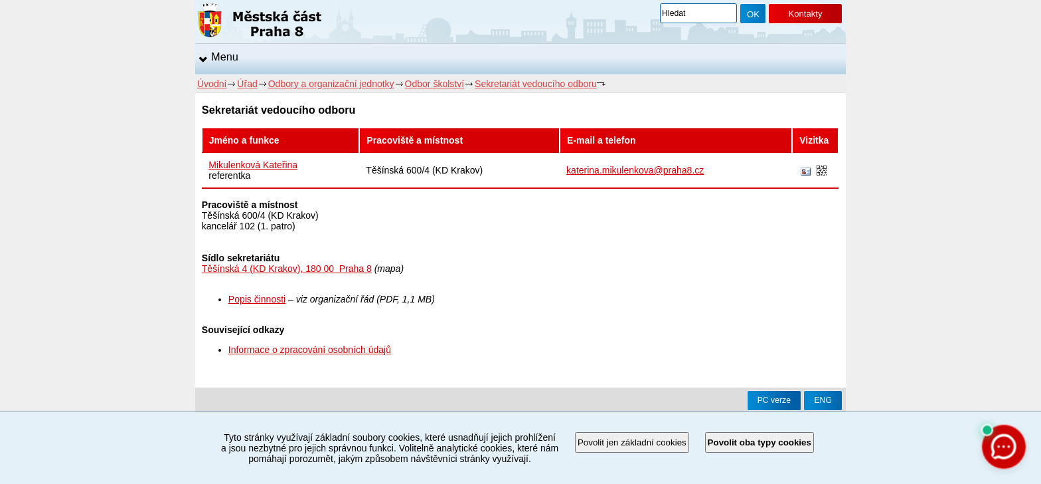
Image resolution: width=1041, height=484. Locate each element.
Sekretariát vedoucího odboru (536, 83)
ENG (823, 400)
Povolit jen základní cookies (632, 442)
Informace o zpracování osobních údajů (309, 349)
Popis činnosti (256, 299)
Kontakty (805, 14)
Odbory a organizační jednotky (331, 83)
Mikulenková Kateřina (252, 165)
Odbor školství (434, 83)
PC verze (774, 400)
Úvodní (211, 83)
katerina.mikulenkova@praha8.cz (635, 170)
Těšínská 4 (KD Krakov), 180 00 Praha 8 (287, 268)
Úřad (247, 83)
